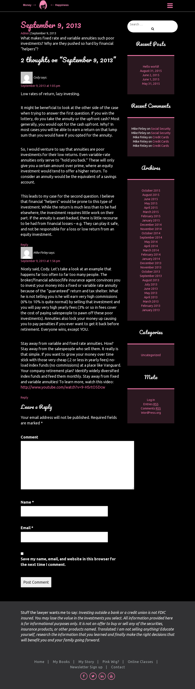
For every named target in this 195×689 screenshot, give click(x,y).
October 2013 (151, 271)
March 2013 (151, 301)
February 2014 (150, 254)
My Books (61, 662)
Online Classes (140, 662)
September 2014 (151, 237)
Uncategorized (151, 355)
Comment (29, 437)
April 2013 (151, 297)
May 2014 (150, 241)
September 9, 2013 (51, 24)
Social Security (160, 128)
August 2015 (150, 195)
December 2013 (151, 263)
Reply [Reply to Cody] (24, 244)
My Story (86, 662)
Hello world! (151, 66)
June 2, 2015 (150, 75)
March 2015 (151, 212)
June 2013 (151, 288)
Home (39, 662)
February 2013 (150, 305)
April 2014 (151, 246)
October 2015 (151, 190)
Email (27, 528)
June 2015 (151, 199)
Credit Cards (161, 137)
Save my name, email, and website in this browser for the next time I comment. (68, 562)
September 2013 (151, 276)
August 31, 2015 (151, 71)
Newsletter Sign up (86, 667)
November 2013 (151, 267)
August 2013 (150, 280)
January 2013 (151, 310)
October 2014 (151, 233)
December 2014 (151, 224)
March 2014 (151, 250)
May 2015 (150, 203)
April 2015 (151, 207)
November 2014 (151, 229)
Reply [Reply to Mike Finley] (24, 397)
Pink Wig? (111, 662)
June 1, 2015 (150, 79)
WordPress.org (151, 412)
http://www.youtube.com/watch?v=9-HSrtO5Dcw (63, 387)
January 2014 (151, 259)
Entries (151, 404)
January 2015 (151, 220)
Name (27, 502)
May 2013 (150, 293)
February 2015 (150, 216)
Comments (151, 408)
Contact (118, 667)
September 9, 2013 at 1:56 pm (40, 261)
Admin (25, 33)
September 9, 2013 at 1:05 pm (40, 85)
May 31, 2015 (151, 83)
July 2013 (150, 284)
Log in (151, 400)
